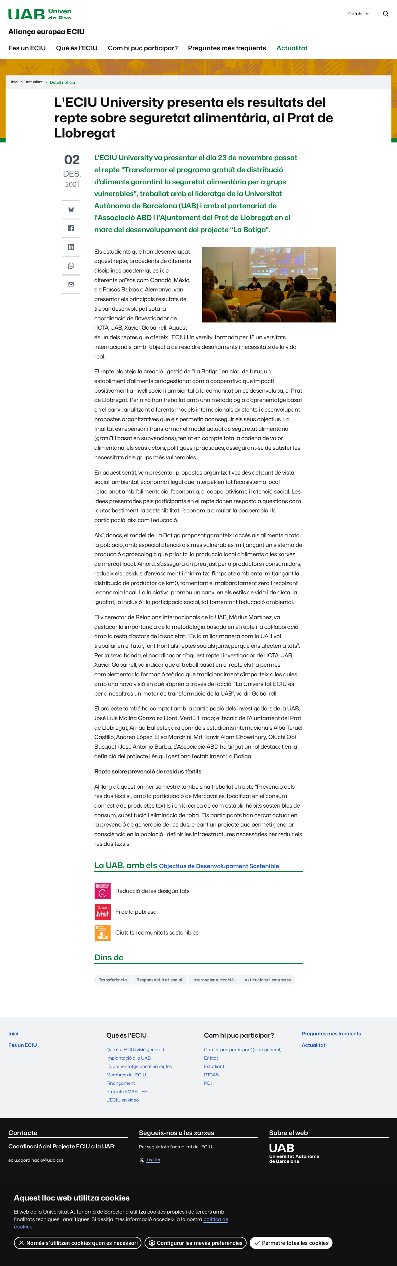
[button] (72, 217)
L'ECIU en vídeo (122, 1135)
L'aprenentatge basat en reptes (139, 1101)
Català (359, 16)
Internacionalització (232, 999)
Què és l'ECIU (77, 56)
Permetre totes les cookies (291, 1242)
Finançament (120, 1118)
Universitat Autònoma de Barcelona (67, 14)
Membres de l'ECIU (126, 1110)
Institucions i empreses (127, 1014)
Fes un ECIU (27, 56)
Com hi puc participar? (143, 56)
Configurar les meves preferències (196, 1242)
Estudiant (214, 1101)
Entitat (211, 1093)
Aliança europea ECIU (71, 37)
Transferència (116, 999)
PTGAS (211, 1110)
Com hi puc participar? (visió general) (243, 1085)
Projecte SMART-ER (126, 1126)
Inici (14, 1071)
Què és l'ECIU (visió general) (135, 1085)
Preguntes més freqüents (227, 56)
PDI (208, 1118)
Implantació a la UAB (128, 1093)
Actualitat (292, 56)
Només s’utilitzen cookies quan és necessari (78, 1242)
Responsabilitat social (170, 999)
